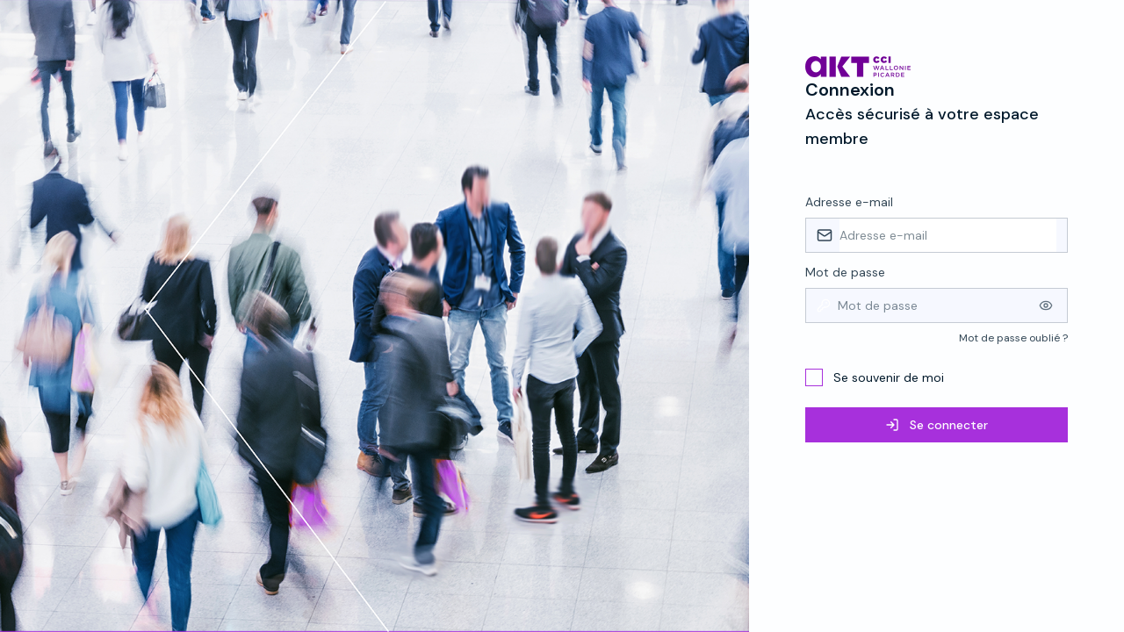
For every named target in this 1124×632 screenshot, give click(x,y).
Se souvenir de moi (888, 377)
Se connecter (936, 425)
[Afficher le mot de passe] (1045, 305)
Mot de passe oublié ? (1013, 338)
